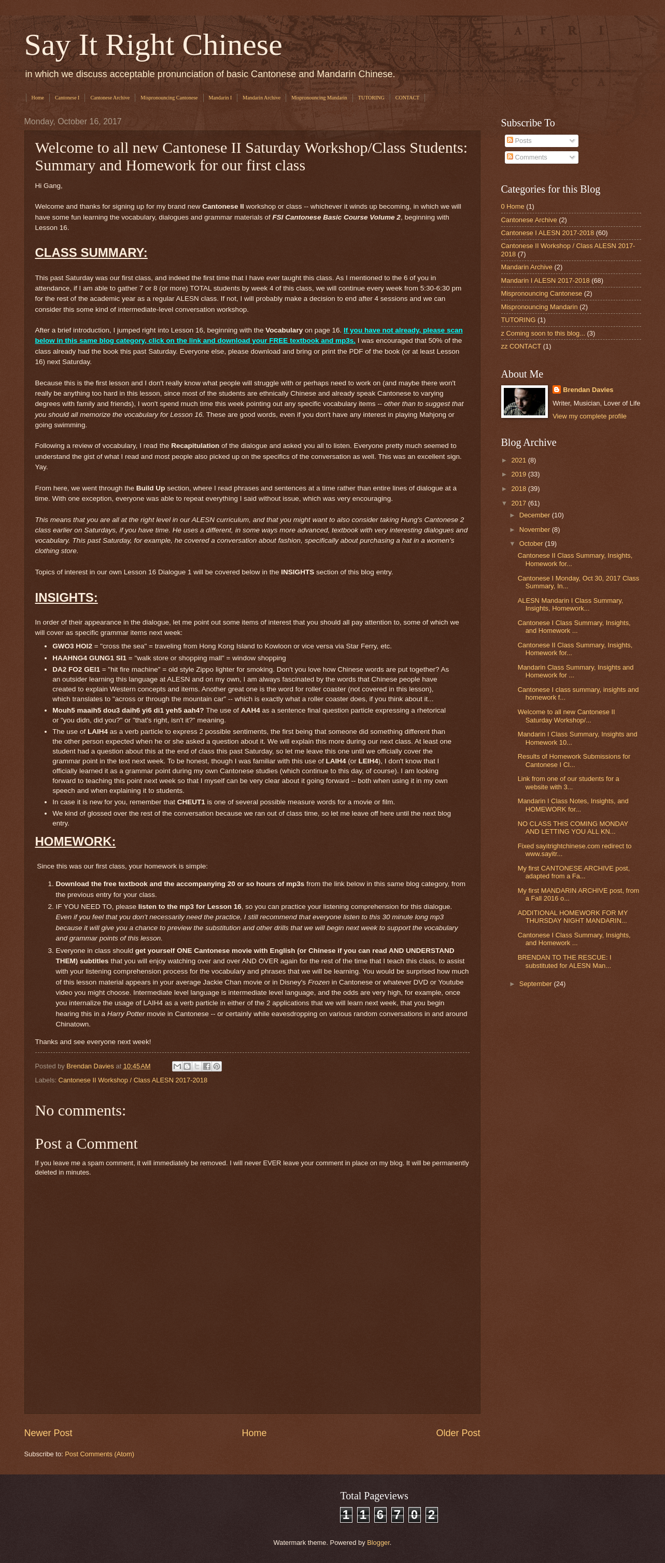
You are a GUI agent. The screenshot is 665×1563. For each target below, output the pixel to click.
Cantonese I (67, 97)
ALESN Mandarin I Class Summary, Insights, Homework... (571, 604)
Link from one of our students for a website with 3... (568, 782)
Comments (527, 157)
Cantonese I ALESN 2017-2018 (548, 233)
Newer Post (48, 1433)
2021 (519, 460)
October (532, 543)
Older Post (458, 1433)
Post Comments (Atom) (99, 1454)
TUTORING (371, 97)
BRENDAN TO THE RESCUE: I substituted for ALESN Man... (565, 961)
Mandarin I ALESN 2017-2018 (545, 280)
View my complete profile (590, 416)
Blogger (378, 1542)
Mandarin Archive (261, 97)
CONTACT (407, 97)
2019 (519, 474)
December (535, 515)
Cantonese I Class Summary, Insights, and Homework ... (574, 626)
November (535, 529)
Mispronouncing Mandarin (319, 97)
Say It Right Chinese (153, 44)
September (536, 984)
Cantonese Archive (110, 97)
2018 (519, 489)
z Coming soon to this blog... (543, 333)
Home (38, 97)
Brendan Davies (588, 390)
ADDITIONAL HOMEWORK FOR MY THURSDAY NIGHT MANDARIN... (573, 916)
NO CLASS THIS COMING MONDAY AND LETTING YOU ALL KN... (573, 827)
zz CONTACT (521, 346)
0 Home (513, 206)
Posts (519, 140)
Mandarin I (220, 97)
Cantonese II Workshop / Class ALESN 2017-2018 (133, 1080)
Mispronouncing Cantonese (168, 97)
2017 (519, 503)
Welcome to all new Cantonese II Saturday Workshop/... (566, 715)
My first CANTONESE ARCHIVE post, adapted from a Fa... (574, 872)
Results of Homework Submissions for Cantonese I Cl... (574, 760)
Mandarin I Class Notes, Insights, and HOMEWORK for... (573, 805)
